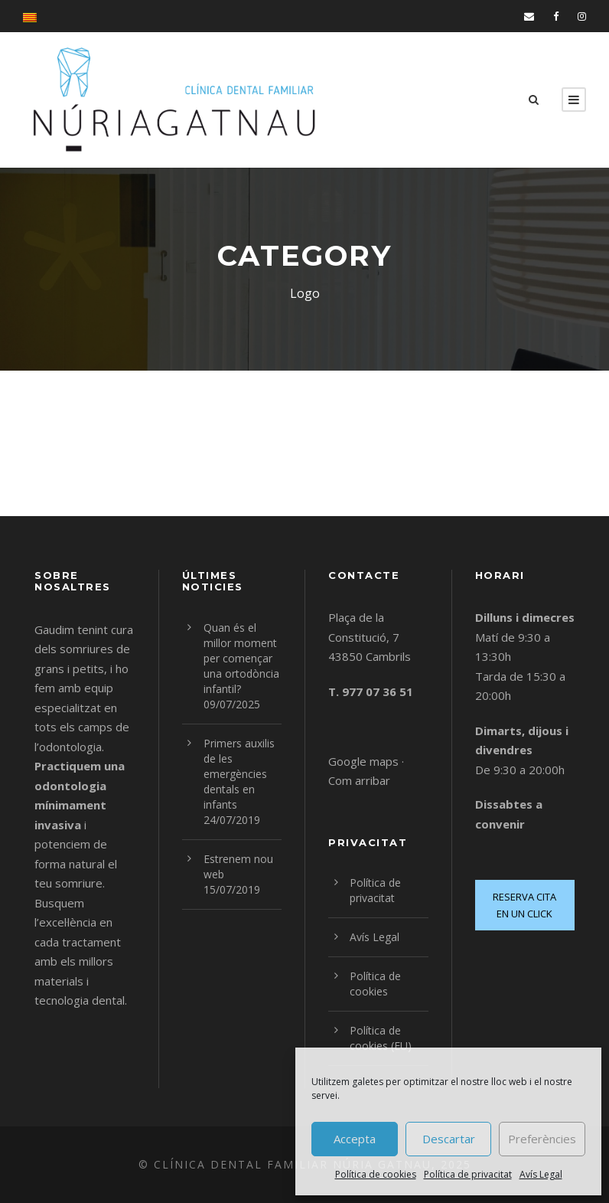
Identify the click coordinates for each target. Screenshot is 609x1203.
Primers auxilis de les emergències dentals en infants (239, 774)
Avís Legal (540, 1174)
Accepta (355, 1138)
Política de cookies (375, 1174)
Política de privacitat (468, 1174)
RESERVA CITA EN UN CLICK (524, 905)
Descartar (448, 1138)
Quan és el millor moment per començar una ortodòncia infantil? (241, 658)
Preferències (542, 1138)
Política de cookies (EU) (381, 1038)
